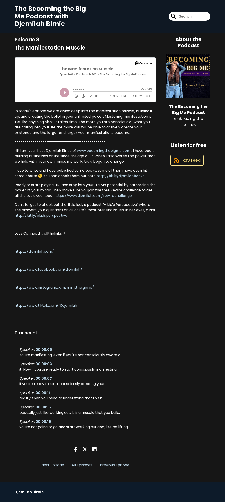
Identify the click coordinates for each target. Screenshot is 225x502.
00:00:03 (43, 364)
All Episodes (82, 465)
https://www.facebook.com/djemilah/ (48, 269)
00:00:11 (42, 392)
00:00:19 (43, 421)
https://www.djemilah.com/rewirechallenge (93, 195)
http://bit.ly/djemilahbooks (120, 175)
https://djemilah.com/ (34, 251)
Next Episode (52, 465)
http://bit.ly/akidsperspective (41, 215)
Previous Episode (114, 465)
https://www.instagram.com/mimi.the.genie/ (54, 287)
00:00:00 (43, 349)
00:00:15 (43, 407)
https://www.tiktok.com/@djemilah (46, 305)
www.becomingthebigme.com (103, 150)
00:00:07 (43, 378)
